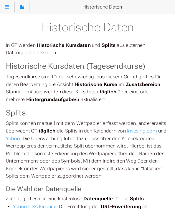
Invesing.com (142, 131)
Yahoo (13, 138)
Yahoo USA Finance (35, 206)
